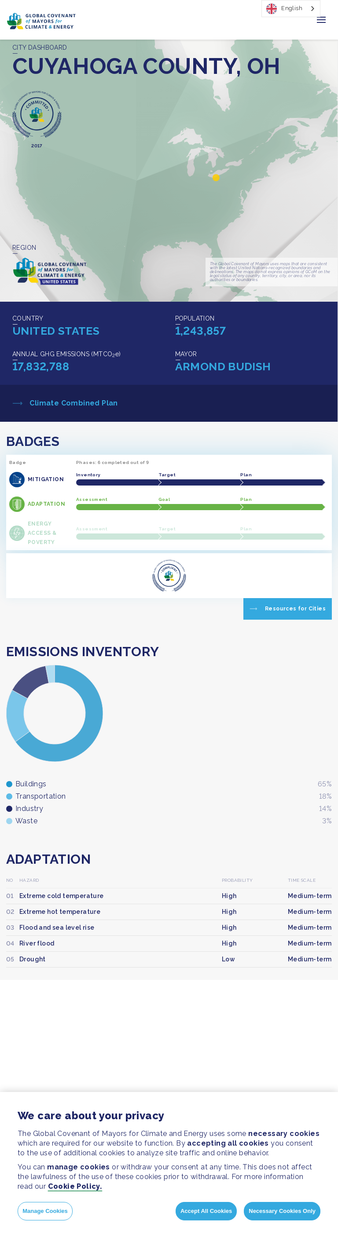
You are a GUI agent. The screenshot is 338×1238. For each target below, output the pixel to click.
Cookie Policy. (75, 1186)
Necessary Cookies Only (282, 1211)
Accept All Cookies (206, 1211)
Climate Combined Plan (73, 403)
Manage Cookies (45, 1211)
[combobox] (290, 8)
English (284, 9)
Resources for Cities (295, 609)
